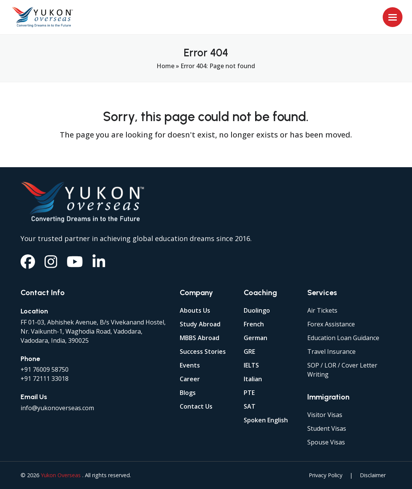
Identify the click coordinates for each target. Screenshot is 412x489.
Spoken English (266, 420)
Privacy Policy (325, 475)
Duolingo (257, 310)
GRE (249, 351)
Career (190, 379)
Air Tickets (322, 310)
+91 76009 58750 (45, 369)
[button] (392, 17)
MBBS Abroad (199, 338)
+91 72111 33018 (45, 378)
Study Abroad (200, 324)
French (254, 324)
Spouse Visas (326, 442)
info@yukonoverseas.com (57, 408)
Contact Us (196, 406)
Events (190, 365)
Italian (253, 379)
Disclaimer (373, 475)
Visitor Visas (324, 415)
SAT (250, 406)
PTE (249, 392)
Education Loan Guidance (343, 338)
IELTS (251, 365)
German (255, 338)
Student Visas (326, 428)
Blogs (188, 392)
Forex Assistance (331, 324)
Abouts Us (195, 310)
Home (165, 66)
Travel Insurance (331, 351)
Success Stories (203, 351)
